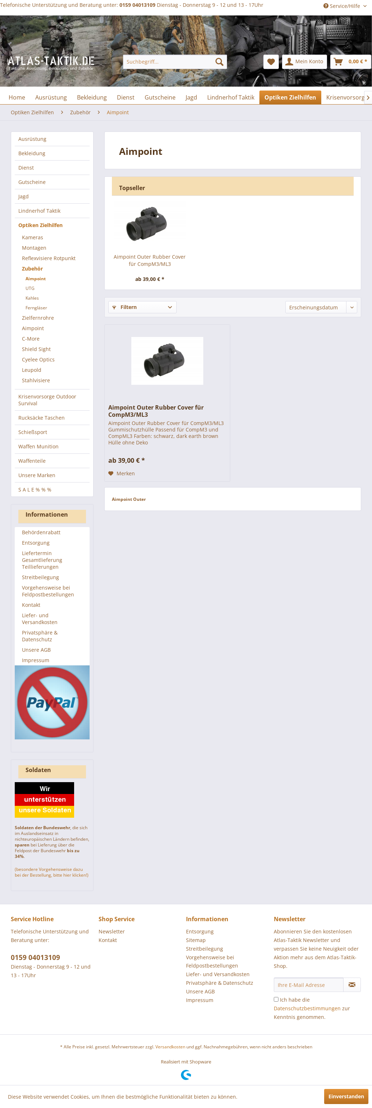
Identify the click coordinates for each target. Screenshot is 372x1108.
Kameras (32, 237)
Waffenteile (32, 460)
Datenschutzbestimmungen (307, 1008)
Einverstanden (346, 1096)
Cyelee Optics (38, 359)
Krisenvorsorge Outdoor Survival (47, 400)
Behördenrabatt (41, 532)
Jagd (23, 196)
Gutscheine (32, 182)
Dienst (26, 167)
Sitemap (196, 940)
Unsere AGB (36, 649)
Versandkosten (170, 1047)
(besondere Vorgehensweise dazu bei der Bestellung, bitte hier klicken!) (52, 872)
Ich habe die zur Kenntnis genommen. (312, 1008)
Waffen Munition (38, 446)
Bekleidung (31, 153)
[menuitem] (175, 62)
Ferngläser (36, 308)
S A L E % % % (34, 489)
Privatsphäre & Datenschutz (40, 636)
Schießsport (32, 432)
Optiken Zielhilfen (40, 225)
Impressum (35, 660)
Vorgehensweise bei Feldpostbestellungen (48, 591)
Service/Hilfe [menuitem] (342, 6)
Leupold (31, 369)
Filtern (124, 307)
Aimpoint (36, 279)
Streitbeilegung (40, 577)
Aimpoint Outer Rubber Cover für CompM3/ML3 (150, 260)
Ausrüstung (32, 138)
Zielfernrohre (38, 317)
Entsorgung (36, 542)
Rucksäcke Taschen (41, 417)
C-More (31, 338)
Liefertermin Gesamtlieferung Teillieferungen (42, 560)
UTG (30, 288)
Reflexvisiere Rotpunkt (49, 258)
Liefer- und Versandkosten (40, 618)
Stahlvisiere (36, 380)
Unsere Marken (36, 475)
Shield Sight (36, 349)
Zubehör (32, 268)
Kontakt (31, 604)
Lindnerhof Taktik (39, 210)
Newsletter (112, 931)
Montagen (34, 247)
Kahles (32, 298)
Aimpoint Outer (129, 499)
